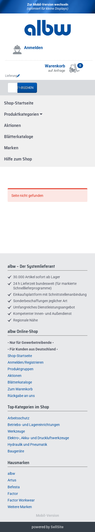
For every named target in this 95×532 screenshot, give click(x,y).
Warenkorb (55, 66)
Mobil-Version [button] (47, 515)
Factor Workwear (21, 500)
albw (11, 473)
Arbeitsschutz (18, 418)
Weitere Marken (20, 507)
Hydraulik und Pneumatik (27, 444)
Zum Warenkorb (20, 389)
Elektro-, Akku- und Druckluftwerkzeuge (38, 438)
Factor (13, 494)
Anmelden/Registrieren (26, 362)
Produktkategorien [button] (23, 114)
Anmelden (33, 47)
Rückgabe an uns (21, 396)
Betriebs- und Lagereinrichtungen (34, 425)
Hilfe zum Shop (18, 158)
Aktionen (12, 125)
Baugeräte (16, 451)
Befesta (14, 487)
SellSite (57, 527)
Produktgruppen (20, 369)
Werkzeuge (16, 431)
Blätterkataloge (18, 136)
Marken (11, 147)
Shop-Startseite (18, 103)
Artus (12, 480)
